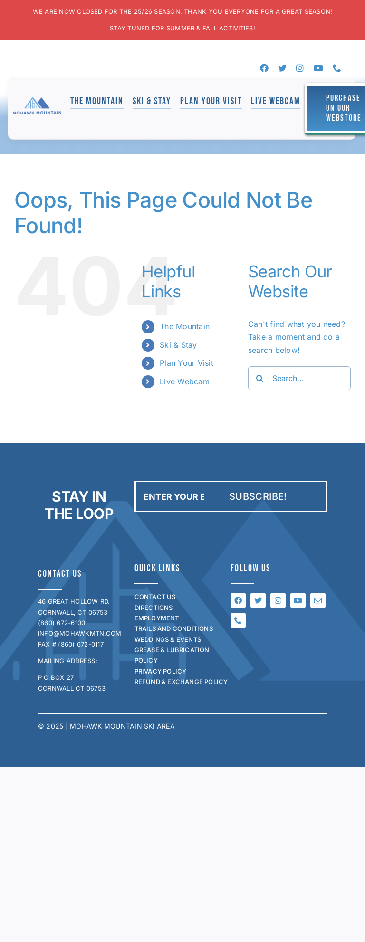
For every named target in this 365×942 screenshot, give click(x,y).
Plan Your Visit (186, 363)
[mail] (318, 600)
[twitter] (282, 68)
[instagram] (300, 68)
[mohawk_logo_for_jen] (37, 101)
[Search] (260, 378)
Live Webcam (185, 381)
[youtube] (318, 68)
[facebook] (264, 68)
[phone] (337, 68)
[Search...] (299, 378)
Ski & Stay (178, 345)
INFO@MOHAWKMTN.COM (79, 633)
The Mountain (185, 326)
